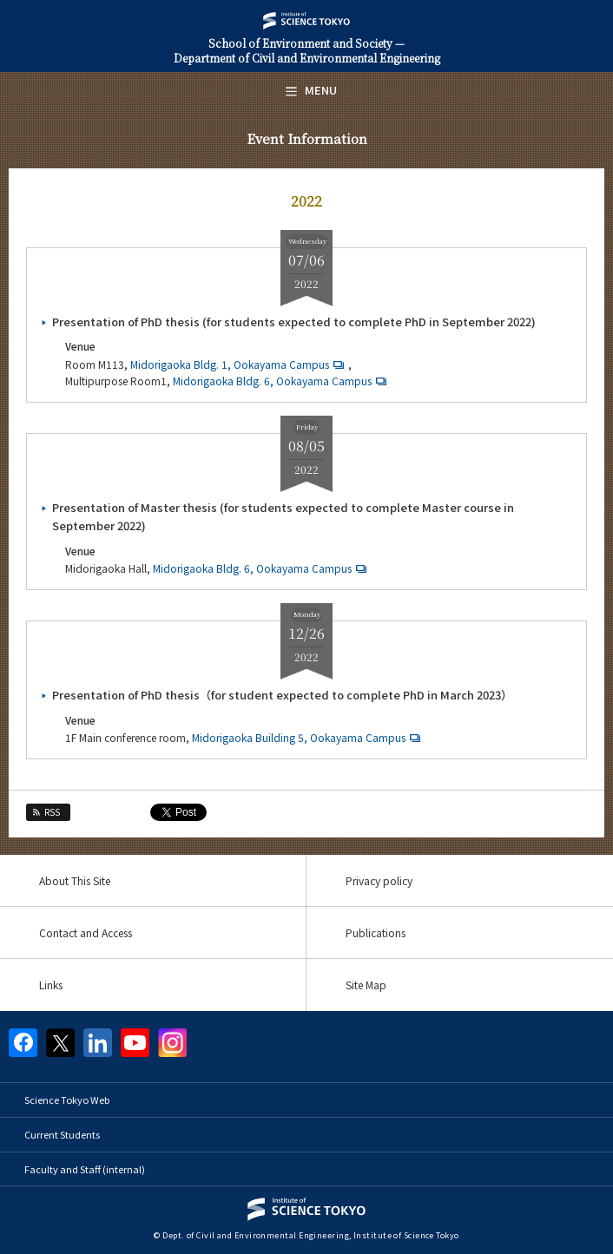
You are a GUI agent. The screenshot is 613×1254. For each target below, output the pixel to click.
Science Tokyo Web (66, 1099)
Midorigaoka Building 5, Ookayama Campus (308, 737)
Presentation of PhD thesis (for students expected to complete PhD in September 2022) (294, 321)
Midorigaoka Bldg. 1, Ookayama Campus (239, 364)
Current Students (62, 1134)
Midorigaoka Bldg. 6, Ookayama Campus (282, 380)
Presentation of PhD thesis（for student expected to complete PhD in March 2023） (282, 694)
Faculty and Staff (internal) (84, 1169)
